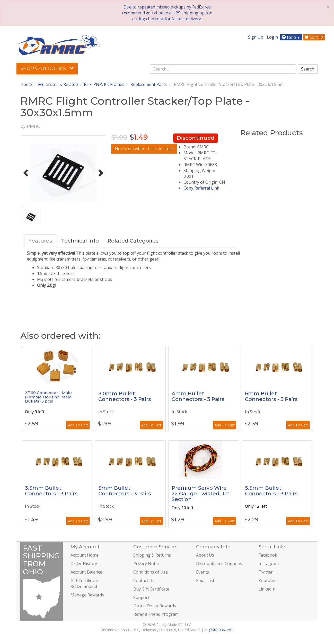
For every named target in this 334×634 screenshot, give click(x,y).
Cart (314, 37)
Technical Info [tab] (80, 241)
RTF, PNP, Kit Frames (104, 84)
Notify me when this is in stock (144, 148)
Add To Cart (78, 425)
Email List (205, 580)
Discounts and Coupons (219, 563)
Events (202, 572)
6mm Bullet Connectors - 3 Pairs (271, 396)
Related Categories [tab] (133, 241)
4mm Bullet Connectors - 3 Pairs (198, 396)
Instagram (269, 563)
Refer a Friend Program (156, 614)
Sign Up (255, 37)
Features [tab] (40, 241)
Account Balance (86, 572)
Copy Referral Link (201, 188)
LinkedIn (267, 589)
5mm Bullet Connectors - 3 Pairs (124, 491)
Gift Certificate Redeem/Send (84, 583)
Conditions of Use (150, 572)
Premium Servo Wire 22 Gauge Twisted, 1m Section (201, 493)
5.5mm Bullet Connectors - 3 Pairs (271, 491)
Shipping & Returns (152, 555)
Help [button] (291, 37)
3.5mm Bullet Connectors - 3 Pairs (51, 491)
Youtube (267, 580)
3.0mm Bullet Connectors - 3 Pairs (124, 396)
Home (26, 84)
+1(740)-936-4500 (219, 629)
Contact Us (143, 580)
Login (272, 37)
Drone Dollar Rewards (154, 606)
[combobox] (223, 69)
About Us (205, 555)
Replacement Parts (148, 84)
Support (141, 597)
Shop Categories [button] (47, 68)
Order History (84, 563)
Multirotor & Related (58, 84)
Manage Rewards (87, 595)
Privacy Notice (147, 563)
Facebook (268, 555)
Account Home (85, 555)
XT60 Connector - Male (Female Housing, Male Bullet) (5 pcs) (48, 397)
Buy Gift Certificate (151, 589)
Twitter (266, 572)
